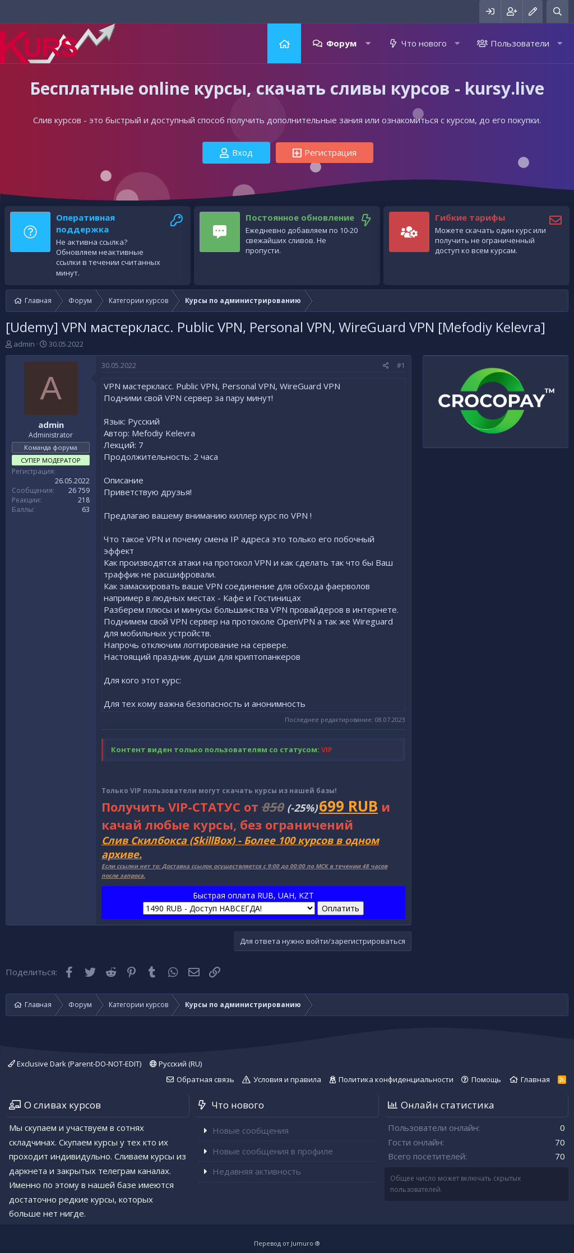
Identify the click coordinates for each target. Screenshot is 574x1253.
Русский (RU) (176, 1064)
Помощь (486, 1079)
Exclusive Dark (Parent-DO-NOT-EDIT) (74, 1064)
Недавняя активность (256, 1171)
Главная (284, 43)
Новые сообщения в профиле (272, 1151)
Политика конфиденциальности (396, 1079)
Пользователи (519, 43)
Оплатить (340, 908)
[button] (368, 43)
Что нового (424, 43)
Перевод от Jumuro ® (287, 1243)
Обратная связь (205, 1079)
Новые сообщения (250, 1130)
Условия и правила (287, 1079)
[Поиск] (557, 11)
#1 (401, 365)
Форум (341, 43)
